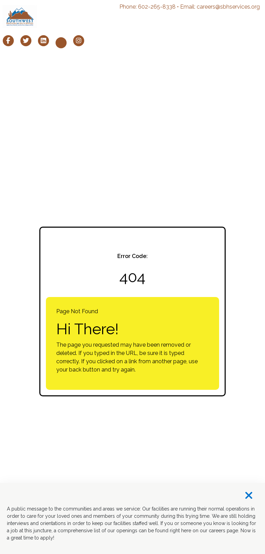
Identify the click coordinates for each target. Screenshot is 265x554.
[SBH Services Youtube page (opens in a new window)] (61, 42)
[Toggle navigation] (255, 16)
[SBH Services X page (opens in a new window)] (25, 40)
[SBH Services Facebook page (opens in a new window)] (8, 40)
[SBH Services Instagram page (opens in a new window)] (78, 40)
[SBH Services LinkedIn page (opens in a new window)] (43, 40)
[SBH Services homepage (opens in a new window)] (20, 16)
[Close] (132, 496)
